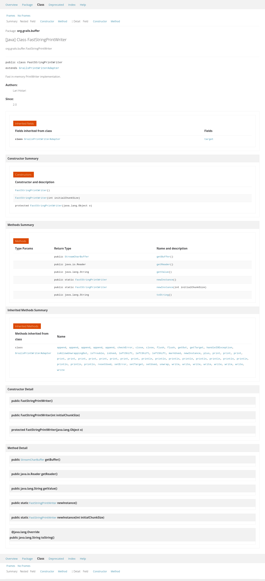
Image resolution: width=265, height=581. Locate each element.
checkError (124, 347)
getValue (163, 272)
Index (71, 4)
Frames (10, 15)
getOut (182, 347)
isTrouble (97, 353)
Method (62, 21)
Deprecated (56, 4)
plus (207, 353)
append (61, 347)
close (139, 347)
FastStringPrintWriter (31, 190)
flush (160, 347)
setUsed (151, 364)
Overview (12, 4)
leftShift (125, 353)
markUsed (175, 353)
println (147, 359)
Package (27, 4)
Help (83, 4)
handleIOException (219, 347)
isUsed (111, 353)
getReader (163, 264)
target (208, 139)
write (175, 364)
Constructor (47, 21)
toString (163, 295)
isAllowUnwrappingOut (72, 353)
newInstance (165, 280)
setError (120, 364)
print (216, 353)
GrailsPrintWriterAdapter (39, 68)
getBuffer (163, 257)
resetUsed (104, 364)
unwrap (164, 364)
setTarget (136, 364)
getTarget (197, 347)
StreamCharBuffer (77, 257)
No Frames (24, 15)
